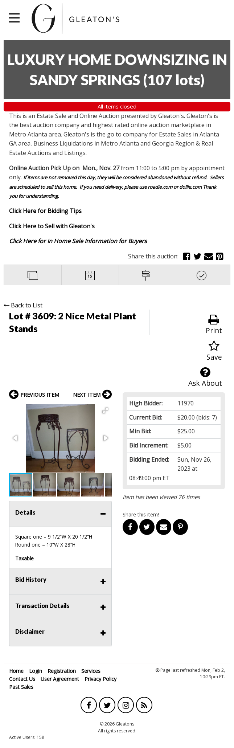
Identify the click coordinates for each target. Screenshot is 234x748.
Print (214, 324)
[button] (105, 410)
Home (16, 670)
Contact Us (22, 678)
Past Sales (21, 686)
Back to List (23, 305)
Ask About (205, 377)
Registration (62, 670)
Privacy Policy (100, 678)
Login (35, 670)
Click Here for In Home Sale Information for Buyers (78, 241)
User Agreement (60, 678)
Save (214, 351)
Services (90, 670)
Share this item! (141, 514)
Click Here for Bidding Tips (45, 211)
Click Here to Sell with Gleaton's (52, 226)
